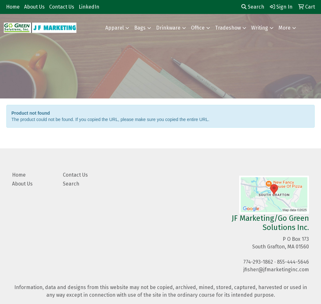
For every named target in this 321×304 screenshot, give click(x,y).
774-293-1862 (258, 262)
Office (198, 28)
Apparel (114, 28)
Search (252, 7)
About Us (34, 7)
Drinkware (168, 28)
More (284, 28)
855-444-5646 (293, 262)
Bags (140, 28)
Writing (259, 28)
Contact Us (61, 7)
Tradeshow (228, 28)
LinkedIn (89, 7)
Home (13, 7)
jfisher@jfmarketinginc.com (276, 270)
